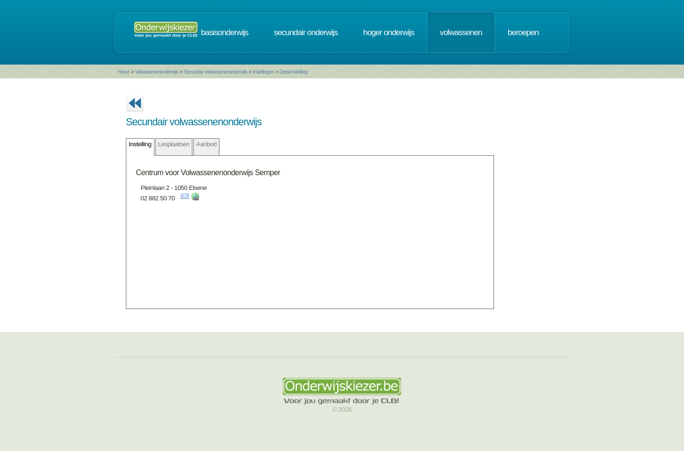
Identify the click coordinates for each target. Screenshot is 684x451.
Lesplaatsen (174, 144)
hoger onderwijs (388, 32)
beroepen (523, 32)
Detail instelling (293, 72)
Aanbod (206, 144)
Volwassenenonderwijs (156, 72)
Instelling (140, 144)
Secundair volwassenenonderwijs (215, 72)
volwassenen (461, 32)
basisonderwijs (224, 32)
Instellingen (263, 72)
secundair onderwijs (306, 32)
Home (124, 72)
